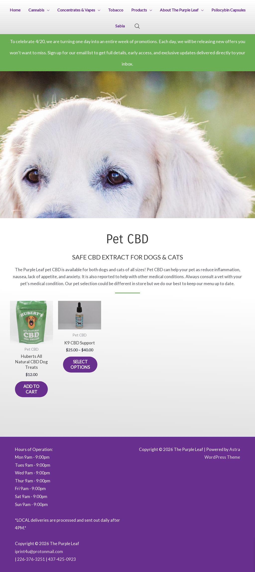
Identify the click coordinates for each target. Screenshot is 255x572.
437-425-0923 (62, 559)
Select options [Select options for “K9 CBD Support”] (80, 364)
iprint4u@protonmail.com (39, 551)
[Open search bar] (137, 26)
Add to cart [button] (31, 389)
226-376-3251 (31, 559)
